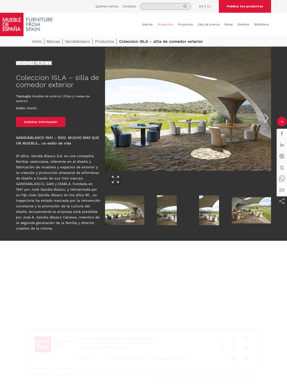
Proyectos (185, 24)
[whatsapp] (282, 179)
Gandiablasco (77, 41)
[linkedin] (282, 145)
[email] (282, 190)
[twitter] (282, 167)
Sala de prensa (208, 24)
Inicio (37, 41)
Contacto (129, 6)
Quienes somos (106, 6)
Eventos (243, 24)
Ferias (228, 24)
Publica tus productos (245, 6)
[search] (165, 6)
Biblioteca (261, 24)
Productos (165, 24)
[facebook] (282, 133)
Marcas (147, 24)
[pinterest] (282, 156)
